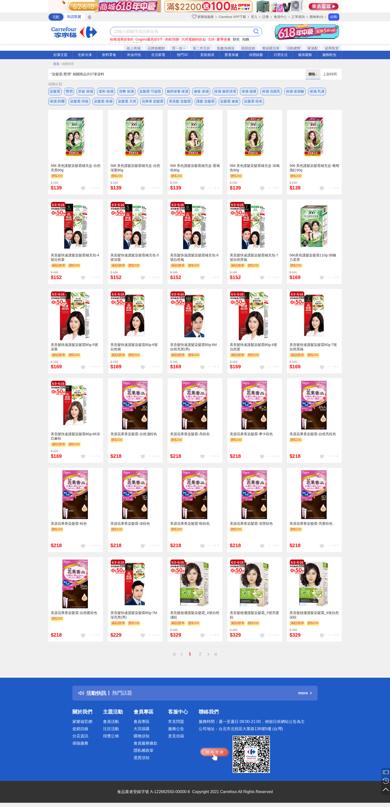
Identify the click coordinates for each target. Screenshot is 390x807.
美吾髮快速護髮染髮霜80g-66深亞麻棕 (75, 436)
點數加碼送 (226, 48)
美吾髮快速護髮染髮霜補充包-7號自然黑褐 (254, 257)
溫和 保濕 (105, 91)
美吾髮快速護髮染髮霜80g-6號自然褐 (134, 347)
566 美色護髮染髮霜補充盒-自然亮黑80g (75, 168)
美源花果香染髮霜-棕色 (69, 523)
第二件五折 (201, 48)
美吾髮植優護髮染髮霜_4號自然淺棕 (194, 615)
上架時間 (330, 74)
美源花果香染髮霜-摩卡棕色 (251, 434)
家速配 (312, 48)
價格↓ (313, 74)
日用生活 (281, 55)
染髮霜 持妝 (79, 101)
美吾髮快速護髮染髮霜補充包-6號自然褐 (194, 257)
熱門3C (182, 55)
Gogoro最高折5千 (149, 39)
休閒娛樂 (256, 55)
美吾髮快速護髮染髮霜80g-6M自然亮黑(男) (193, 347)
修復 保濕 (201, 91)
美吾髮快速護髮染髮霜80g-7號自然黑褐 (313, 347)
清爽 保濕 (126, 91)
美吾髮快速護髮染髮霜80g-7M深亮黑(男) (133, 615)
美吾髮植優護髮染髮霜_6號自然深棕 (314, 615)
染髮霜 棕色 (253, 101)
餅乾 (236, 39)
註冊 (265, 17)
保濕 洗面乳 (271, 91)
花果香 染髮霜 (153, 101)
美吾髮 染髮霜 (180, 101)
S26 (211, 39)
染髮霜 (55, 91)
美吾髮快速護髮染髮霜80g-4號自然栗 (253, 347)
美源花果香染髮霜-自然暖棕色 (74, 613)
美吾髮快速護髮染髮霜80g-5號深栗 (74, 347)
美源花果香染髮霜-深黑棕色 (251, 523)
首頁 (56, 64)
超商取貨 (332, 48)
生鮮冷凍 (85, 55)
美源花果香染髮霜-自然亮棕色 (313, 434)
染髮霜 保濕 (103, 101)
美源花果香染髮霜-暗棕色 (190, 523)
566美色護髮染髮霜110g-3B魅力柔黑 (313, 257)
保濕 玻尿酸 (295, 91)
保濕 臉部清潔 (225, 91)
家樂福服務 (203, 16)
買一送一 (179, 48)
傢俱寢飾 (305, 55)
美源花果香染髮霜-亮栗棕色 (311, 523)
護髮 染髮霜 (205, 101)
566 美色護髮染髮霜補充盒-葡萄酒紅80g (314, 168)
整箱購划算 (271, 48)
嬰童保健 (232, 55)
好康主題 (60, 55)
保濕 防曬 (57, 101)
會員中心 (280, 17)
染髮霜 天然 (127, 101)
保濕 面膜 (249, 91)
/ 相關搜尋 (67, 64)
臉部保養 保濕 (178, 91)
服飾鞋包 (329, 55)
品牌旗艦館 (156, 48)
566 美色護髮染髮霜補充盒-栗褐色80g (195, 168)
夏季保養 (224, 39)
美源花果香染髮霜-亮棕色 (190, 434)
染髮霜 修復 (229, 101)
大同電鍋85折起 (193, 39)
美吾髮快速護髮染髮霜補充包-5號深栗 (134, 257)
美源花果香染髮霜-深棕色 (130, 523)
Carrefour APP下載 (232, 17)
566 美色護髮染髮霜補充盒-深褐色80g (255, 168)
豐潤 (69, 91)
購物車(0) (316, 17)
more (305, 693)
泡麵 (245, 39)
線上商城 (134, 48)
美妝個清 (207, 55)
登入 (254, 17)
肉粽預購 (172, 39)
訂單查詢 (298, 17)
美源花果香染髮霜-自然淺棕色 (133, 434)
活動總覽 (293, 48)
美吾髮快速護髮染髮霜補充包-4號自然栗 (75, 257)
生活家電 (158, 55)
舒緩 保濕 (85, 91)
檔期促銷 (248, 48)
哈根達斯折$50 (121, 39)
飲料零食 (109, 55)
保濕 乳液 (317, 91)
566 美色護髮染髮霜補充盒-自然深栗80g (135, 168)
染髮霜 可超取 (150, 91)
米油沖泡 (134, 55)
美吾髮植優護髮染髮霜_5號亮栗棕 (254, 615)
